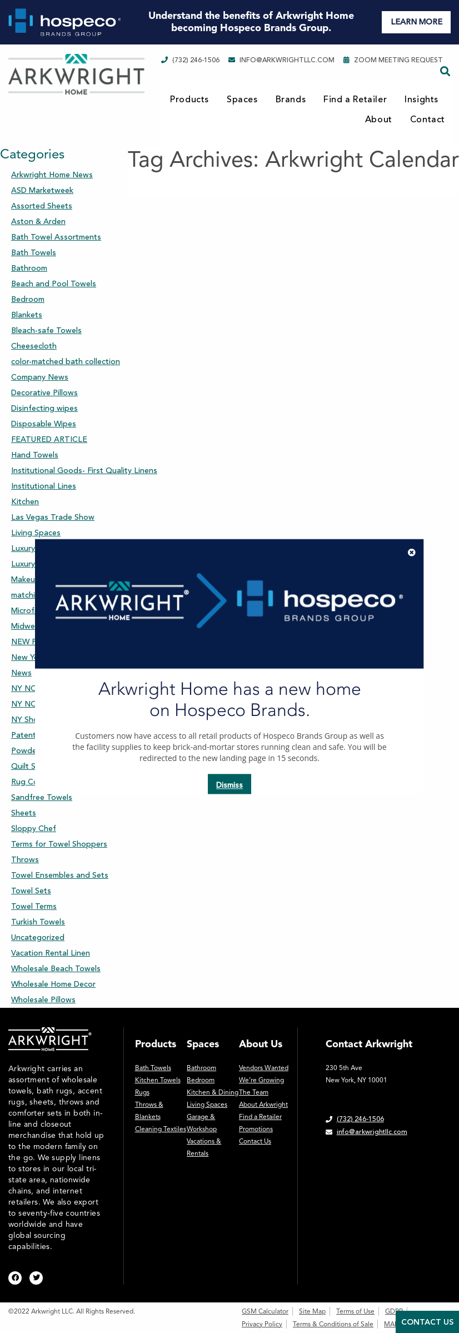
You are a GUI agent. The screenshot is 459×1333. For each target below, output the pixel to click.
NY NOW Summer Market (57, 688)
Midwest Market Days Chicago (66, 626)
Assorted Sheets (41, 206)
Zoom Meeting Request (393, 60)
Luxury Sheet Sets (44, 548)
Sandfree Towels (41, 797)
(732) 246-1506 (190, 60)
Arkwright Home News (52, 175)
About (378, 119)
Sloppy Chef (33, 828)
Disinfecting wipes (44, 408)
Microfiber (29, 610)
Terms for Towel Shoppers (59, 844)
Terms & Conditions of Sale (333, 1324)
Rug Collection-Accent (52, 782)
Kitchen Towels (158, 1080)
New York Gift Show (47, 657)
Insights (421, 99)
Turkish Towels (38, 922)
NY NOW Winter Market (54, 704)
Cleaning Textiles (160, 1129)
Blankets (26, 315)
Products (189, 99)
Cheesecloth (34, 346)
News (21, 673)
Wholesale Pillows (43, 999)
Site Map (312, 1311)
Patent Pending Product (55, 735)
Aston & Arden (38, 221)
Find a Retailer (355, 99)
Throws (25, 859)
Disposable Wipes (43, 424)
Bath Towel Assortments (56, 237)
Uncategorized (37, 937)
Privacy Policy (262, 1324)
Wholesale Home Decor (53, 984)
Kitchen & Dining (212, 1092)
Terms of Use (355, 1311)
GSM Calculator (265, 1311)
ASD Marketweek (42, 190)
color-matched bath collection (65, 361)
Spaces (242, 99)
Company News (39, 377)
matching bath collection (56, 595)
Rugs (142, 1092)
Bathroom (29, 268)
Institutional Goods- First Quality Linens (84, 470)
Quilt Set (27, 766)
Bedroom (27, 299)
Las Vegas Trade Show (52, 517)
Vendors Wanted (263, 1068)
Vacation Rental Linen (50, 953)
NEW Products (38, 641)
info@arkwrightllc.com (281, 60)
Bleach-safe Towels (46, 330)
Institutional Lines (43, 486)
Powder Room (37, 750)
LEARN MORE (416, 22)
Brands (291, 99)
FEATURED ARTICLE (49, 439)
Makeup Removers (44, 579)
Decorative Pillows (44, 392)
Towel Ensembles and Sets (59, 875)
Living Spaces (36, 533)
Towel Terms (34, 906)
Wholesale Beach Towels (56, 968)
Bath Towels (33, 252)
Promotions (256, 1129)
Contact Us (255, 1141)
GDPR (394, 1311)
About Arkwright (263, 1104)
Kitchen (25, 501)
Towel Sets (31, 891)
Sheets (23, 813)
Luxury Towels (37, 564)
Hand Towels (34, 455)
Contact (427, 119)
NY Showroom (37, 719)
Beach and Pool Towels (53, 284)
